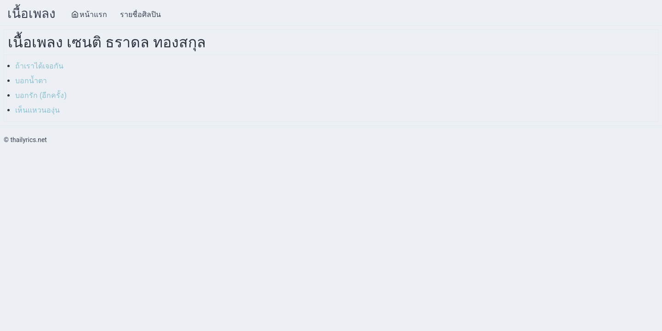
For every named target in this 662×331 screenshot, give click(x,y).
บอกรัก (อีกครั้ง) (41, 95)
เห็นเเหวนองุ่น (37, 110)
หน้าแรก (89, 14)
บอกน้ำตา (31, 80)
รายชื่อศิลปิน (140, 14)
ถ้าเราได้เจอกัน (39, 66)
